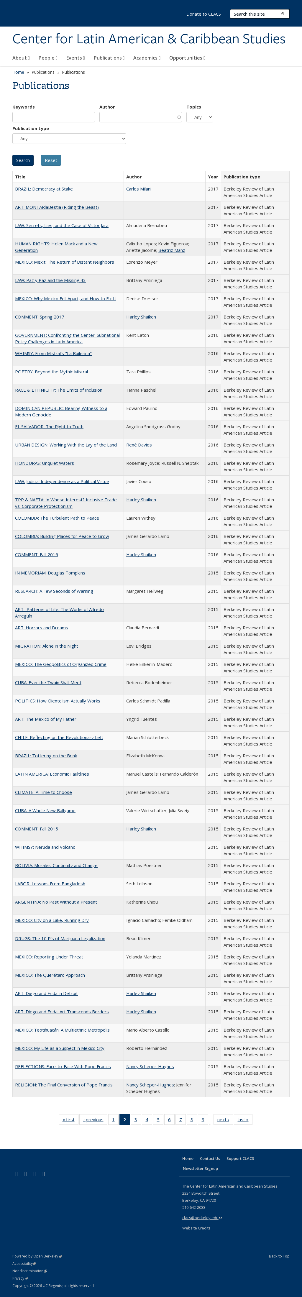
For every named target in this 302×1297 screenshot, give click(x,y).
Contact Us (210, 1158)
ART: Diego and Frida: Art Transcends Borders (62, 1011)
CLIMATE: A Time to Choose (43, 792)
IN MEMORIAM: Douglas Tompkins (50, 573)
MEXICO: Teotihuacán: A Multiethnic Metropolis (62, 1030)
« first (70, 1120)
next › (225, 1120)
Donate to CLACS (203, 14)
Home (18, 72)
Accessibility (24, 1263)
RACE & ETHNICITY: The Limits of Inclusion (58, 390)
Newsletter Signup (200, 1168)
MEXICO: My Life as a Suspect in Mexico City (59, 1048)
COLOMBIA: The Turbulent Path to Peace (57, 518)
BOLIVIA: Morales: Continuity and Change (56, 865)
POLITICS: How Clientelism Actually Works (57, 701)
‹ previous (95, 1120)
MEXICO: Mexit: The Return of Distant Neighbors (64, 262)
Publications (109, 58)
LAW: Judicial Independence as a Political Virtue (62, 481)
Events (75, 58)
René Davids (139, 445)
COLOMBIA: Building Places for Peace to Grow (62, 536)
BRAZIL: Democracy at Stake (44, 189)
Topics (193, 107)
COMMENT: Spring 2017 (39, 317)
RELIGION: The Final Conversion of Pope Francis (64, 1085)
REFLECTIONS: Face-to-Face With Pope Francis (63, 1066)
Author (107, 107)
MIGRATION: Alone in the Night (46, 646)
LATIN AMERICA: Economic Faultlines (52, 774)
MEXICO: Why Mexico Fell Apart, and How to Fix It (65, 298)
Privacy (20, 1278)
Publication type (30, 128)
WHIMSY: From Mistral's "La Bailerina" (53, 353)
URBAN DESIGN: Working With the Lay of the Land (66, 445)
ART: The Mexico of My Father (45, 719)
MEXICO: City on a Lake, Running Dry (52, 920)
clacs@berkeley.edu (202, 1217)
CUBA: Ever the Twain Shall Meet (48, 682)
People (48, 58)
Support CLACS (240, 1158)
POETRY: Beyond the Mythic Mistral (51, 372)
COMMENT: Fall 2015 (36, 829)
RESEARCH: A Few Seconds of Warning (54, 591)
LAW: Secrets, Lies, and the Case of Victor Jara (62, 225)
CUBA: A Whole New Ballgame (45, 810)
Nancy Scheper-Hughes (150, 1066)
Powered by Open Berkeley (37, 1256)
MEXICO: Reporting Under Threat (49, 957)
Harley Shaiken (141, 317)
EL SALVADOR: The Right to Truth (49, 426)
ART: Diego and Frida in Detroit (46, 993)
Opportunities (187, 58)
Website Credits (196, 1228)
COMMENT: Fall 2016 (36, 554)
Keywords (23, 107)
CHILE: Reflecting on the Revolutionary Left (59, 737)
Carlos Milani (138, 189)
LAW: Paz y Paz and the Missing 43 (50, 280)
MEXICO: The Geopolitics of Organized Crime (60, 664)
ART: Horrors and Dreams (41, 628)
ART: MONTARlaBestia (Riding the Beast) (57, 207)
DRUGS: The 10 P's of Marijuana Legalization (60, 938)
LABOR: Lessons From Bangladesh (50, 883)
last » (245, 1120)
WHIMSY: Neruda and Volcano (45, 847)
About (21, 58)
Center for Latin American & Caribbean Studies (148, 39)
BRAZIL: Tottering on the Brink (46, 756)
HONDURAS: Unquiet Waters (44, 463)
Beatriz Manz (171, 250)
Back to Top (279, 1256)
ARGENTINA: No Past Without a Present (56, 902)
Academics (146, 58)
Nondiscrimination (29, 1270)
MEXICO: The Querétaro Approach (50, 975)
